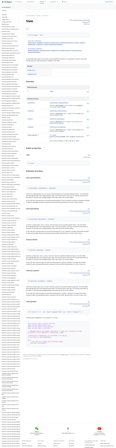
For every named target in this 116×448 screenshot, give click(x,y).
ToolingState (39, 44)
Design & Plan (30, 1)
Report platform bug (105, 443)
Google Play (53, 1)
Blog (65, 1)
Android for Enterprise (27, 446)
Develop (38, 15)
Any (41, 35)
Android (24, 443)
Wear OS (55, 446)
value (46, 59)
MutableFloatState (45, 50)
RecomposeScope (31, 60)
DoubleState (40, 43)
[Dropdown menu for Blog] (68, 2)
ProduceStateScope (76, 50)
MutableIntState (55, 50)
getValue (57, 136)
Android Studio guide (90, 445)
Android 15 (71, 443)
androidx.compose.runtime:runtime (81, 20)
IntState (76, 43)
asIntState (60, 119)
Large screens (56, 443)
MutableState (31, 44)
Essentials (18, 1)
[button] (10, 26)
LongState (82, 43)
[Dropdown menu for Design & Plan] (36, 2)
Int (55, 119)
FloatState (47, 43)
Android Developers (30, 15)
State (35, 35)
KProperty (79, 136)
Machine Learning (42, 446)
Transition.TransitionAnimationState (53, 44)
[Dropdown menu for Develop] (46, 2)
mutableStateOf (32, 74)
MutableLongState (65, 50)
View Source (85, 22)
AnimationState (32, 43)
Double (56, 103)
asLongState (61, 127)
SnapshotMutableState (34, 52)
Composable (71, 59)
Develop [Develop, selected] (42, 1)
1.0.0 (89, 24)
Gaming (40, 443)
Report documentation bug (106, 446)
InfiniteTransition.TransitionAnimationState (62, 43)
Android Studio (109, 1)
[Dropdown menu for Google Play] (58, 2)
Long (55, 127)
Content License (64, 354)
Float (55, 111)
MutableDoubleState (33, 50)
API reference (6, 7)
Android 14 (71, 446)
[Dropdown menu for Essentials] (23, 2)
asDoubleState (63, 103)
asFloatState (61, 111)
